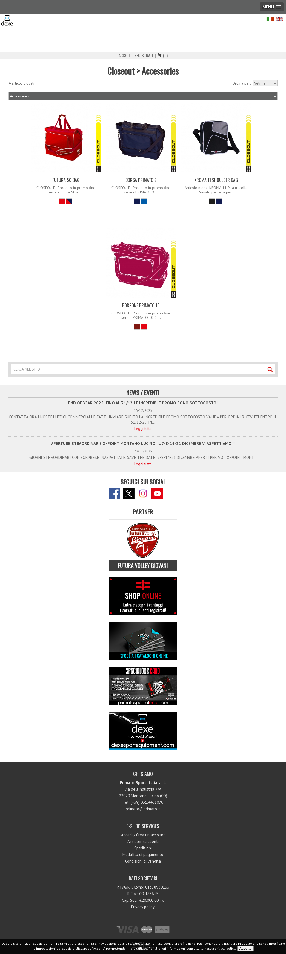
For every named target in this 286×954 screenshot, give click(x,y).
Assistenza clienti (143, 841)
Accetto (245, 948)
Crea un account (150, 834)
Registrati (143, 55)
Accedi (124, 55)
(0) (165, 55)
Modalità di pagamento (142, 854)
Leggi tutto (143, 428)
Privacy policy (143, 906)
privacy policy (225, 948)
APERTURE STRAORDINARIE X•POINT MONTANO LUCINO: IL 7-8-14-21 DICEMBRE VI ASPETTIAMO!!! (143, 443)
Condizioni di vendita (143, 861)
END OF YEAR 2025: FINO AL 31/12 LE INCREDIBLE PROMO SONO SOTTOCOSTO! (143, 403)
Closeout (121, 70)
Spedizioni (143, 848)
